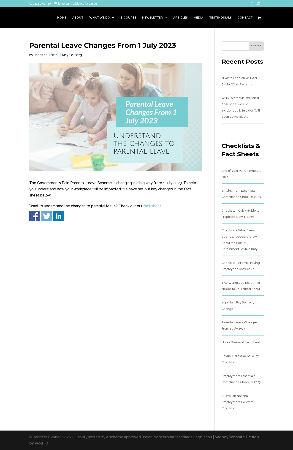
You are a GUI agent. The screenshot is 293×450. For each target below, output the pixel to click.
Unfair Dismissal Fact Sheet (241, 342)
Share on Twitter (46, 216)
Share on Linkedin (58, 216)
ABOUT (77, 17)
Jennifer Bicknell (47, 55)
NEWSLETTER (152, 17)
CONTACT (245, 17)
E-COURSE (128, 17)
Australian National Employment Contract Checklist (237, 402)
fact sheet (152, 206)
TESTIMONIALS (220, 17)
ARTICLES (180, 17)
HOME (61, 17)
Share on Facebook (34, 216)
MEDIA (198, 17)
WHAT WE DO (99, 17)
